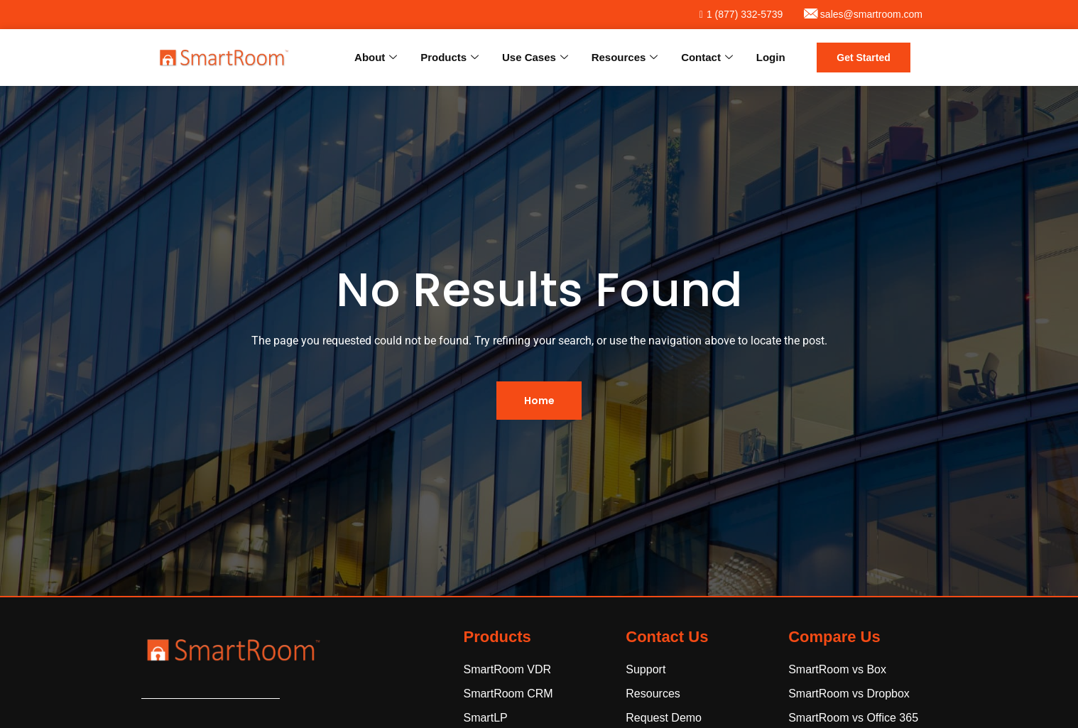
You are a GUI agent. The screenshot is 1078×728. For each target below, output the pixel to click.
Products (452, 57)
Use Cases (537, 57)
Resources (626, 57)
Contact (708, 57)
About (378, 57)
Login (770, 57)
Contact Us (667, 637)
